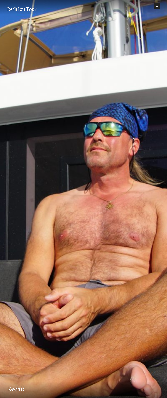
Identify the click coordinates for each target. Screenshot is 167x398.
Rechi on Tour (22, 8)
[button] (157, 6)
